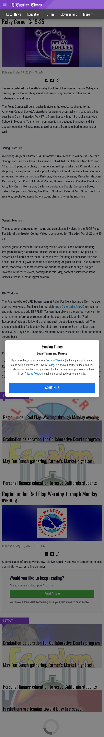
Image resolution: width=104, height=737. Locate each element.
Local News (13, 14)
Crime (50, 14)
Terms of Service (55, 360)
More (89, 14)
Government (69, 14)
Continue (52, 388)
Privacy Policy (46, 365)
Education (33, 14)
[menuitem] (89, 14)
